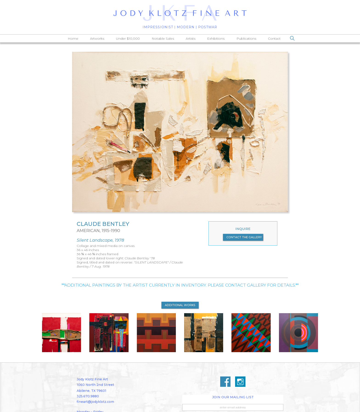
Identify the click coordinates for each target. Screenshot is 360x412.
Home (73, 38)
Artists (190, 38)
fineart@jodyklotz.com (95, 402)
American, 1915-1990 (98, 230)
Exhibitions (216, 38)
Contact (274, 38)
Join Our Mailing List (233, 397)
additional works (180, 305)
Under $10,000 (128, 38)
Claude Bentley (103, 224)
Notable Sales (163, 38)
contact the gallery (244, 237)
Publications (246, 38)
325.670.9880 (88, 396)
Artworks (97, 38)
